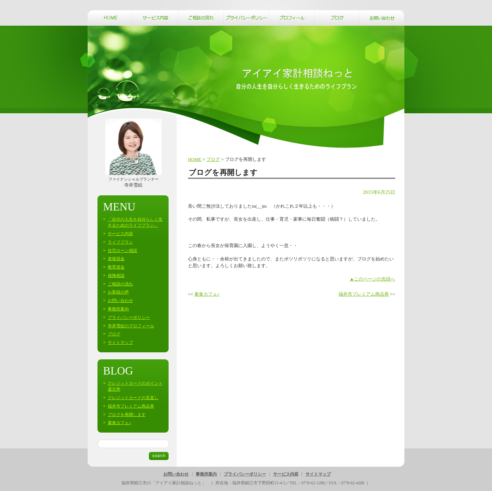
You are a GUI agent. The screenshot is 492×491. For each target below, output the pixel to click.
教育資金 (116, 267)
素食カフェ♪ (207, 294)
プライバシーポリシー (129, 317)
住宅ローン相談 (122, 250)
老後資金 (116, 258)
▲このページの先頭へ (372, 279)
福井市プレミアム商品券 (364, 294)
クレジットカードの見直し (133, 397)
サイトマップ (120, 342)
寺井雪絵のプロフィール (131, 325)
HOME (194, 159)
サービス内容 (120, 233)
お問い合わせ (120, 300)
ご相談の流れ (120, 284)
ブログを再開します (127, 414)
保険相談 (116, 275)
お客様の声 (118, 292)
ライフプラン (120, 242)
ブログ (213, 159)
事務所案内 (118, 309)
